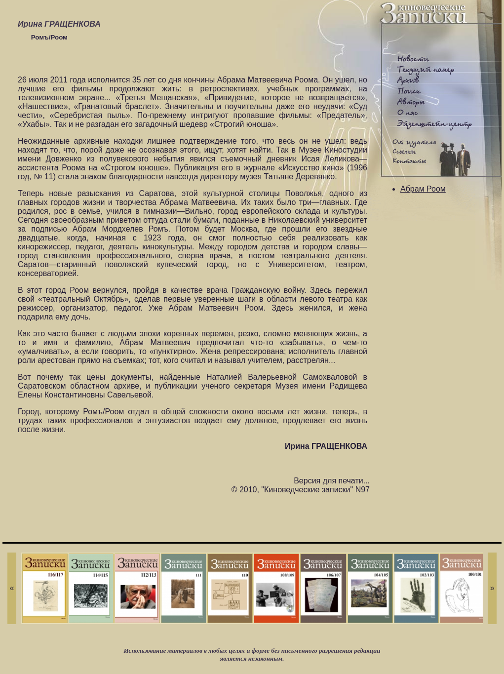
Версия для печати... (332, 480)
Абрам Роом (423, 189)
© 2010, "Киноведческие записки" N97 (301, 489)
